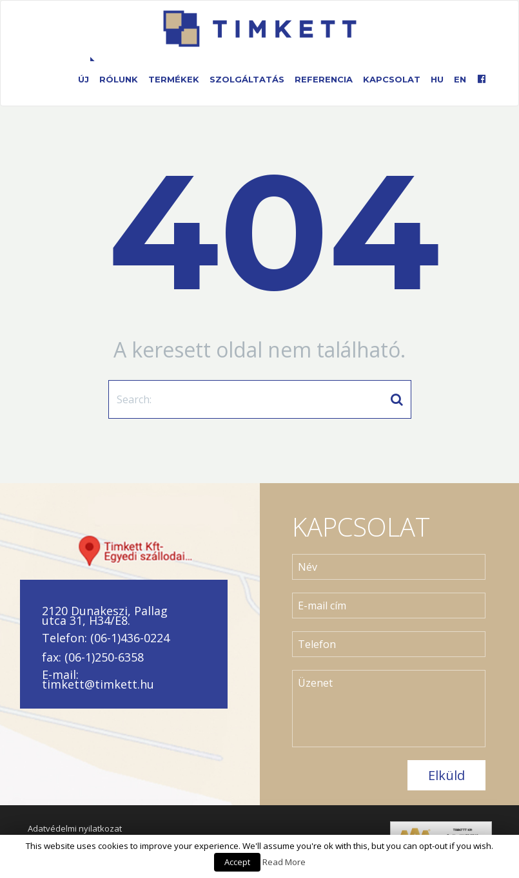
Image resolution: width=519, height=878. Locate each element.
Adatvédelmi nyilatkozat (75, 828)
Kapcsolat (391, 79)
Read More (284, 862)
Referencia (324, 79)
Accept (237, 862)
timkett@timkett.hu (98, 684)
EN (460, 79)
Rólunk (118, 79)
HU (437, 79)
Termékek (173, 79)
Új (83, 79)
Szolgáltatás (247, 79)
